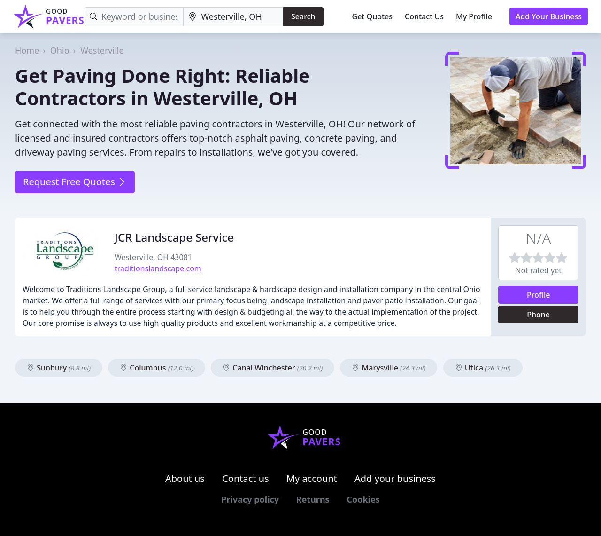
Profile (538, 295)
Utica (483, 368)
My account (311, 478)
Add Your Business (549, 16)
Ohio (59, 50)
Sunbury (59, 368)
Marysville (388, 368)
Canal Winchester (273, 368)
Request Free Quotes (75, 181)
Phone (538, 314)
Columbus (156, 368)
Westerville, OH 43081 (153, 257)
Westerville (101, 50)
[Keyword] (134, 16)
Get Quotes (372, 16)
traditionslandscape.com (158, 268)
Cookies (363, 499)
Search (303, 16)
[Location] (233, 16)
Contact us (245, 478)
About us (185, 478)
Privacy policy (250, 499)
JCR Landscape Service (174, 237)
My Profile (474, 16)
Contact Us (424, 16)
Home (27, 50)
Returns (313, 499)
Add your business (395, 478)
